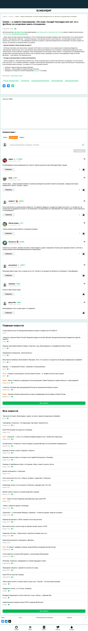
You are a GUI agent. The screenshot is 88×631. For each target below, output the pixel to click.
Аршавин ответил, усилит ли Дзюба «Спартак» (19, 450)
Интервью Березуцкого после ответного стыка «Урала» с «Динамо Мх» (27, 595)
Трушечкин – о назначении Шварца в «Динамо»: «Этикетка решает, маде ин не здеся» (33, 512)
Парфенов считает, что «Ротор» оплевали (17, 588)
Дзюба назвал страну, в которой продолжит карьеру (21, 492)
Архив (3, 617)
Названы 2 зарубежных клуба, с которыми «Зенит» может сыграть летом (28, 464)
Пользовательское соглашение (44, 617)
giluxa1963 (12, 302)
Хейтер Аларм (13, 223)
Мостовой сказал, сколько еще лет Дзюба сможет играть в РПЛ (25, 526)
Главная (5, 16)
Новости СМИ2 (8, 99)
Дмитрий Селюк (19, 32)
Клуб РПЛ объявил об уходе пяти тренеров (17, 430)
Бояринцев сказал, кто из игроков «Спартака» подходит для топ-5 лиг (27, 485)
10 (9, 362)
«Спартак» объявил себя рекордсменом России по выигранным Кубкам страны (30, 387)
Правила (69, 617)
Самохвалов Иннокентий (40, 81)
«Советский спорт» (16, 76)
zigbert (10, 159)
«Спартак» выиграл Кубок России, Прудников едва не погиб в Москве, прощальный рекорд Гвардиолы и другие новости (41, 338)
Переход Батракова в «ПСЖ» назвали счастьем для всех (22, 519)
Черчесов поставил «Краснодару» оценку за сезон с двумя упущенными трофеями (31, 416)
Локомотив (25, 81)
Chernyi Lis (12, 242)
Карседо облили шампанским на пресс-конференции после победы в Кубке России (34, 394)
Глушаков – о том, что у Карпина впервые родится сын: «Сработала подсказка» (33, 437)
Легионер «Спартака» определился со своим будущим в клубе (24, 561)
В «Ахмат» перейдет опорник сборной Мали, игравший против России (29, 547)
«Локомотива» (7, 34)
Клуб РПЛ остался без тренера (13, 575)
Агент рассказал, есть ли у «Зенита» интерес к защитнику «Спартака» (27, 478)
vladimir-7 (11, 201)
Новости (11, 16)
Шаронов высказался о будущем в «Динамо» (18, 540)
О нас (20, 617)
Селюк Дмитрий (57, 81)
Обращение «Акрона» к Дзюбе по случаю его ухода (20, 568)
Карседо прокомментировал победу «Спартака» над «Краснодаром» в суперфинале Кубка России (37, 346)
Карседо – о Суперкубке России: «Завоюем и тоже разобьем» (24, 367)
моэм (10, 178)
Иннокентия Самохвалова (20, 34)
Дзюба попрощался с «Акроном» (14, 471)
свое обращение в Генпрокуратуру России (49, 32)
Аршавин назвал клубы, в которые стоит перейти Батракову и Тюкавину (28, 457)
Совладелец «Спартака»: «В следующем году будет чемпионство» (25, 423)
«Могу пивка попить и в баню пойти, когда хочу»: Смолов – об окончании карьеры (31, 581)
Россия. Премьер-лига (11, 81)
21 (14, 425)
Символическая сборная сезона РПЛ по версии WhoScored (23, 602)
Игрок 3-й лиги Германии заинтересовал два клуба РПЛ (24, 499)
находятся (37, 70)
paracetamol (12, 265)
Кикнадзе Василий (71, 81)
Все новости (44, 403)
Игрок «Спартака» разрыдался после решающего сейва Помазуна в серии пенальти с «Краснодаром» (41, 380)
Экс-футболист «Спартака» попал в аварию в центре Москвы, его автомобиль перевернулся (35, 443)
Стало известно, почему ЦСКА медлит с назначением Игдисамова (25, 554)
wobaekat (11, 284)
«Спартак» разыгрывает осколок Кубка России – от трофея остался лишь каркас (33, 373)
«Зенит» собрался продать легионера (16, 506)
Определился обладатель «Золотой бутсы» (17, 353)
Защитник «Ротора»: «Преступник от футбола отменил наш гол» (25, 533)
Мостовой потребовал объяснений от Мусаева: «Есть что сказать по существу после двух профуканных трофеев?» (43, 360)
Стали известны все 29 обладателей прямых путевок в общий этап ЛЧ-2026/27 (30, 330)
